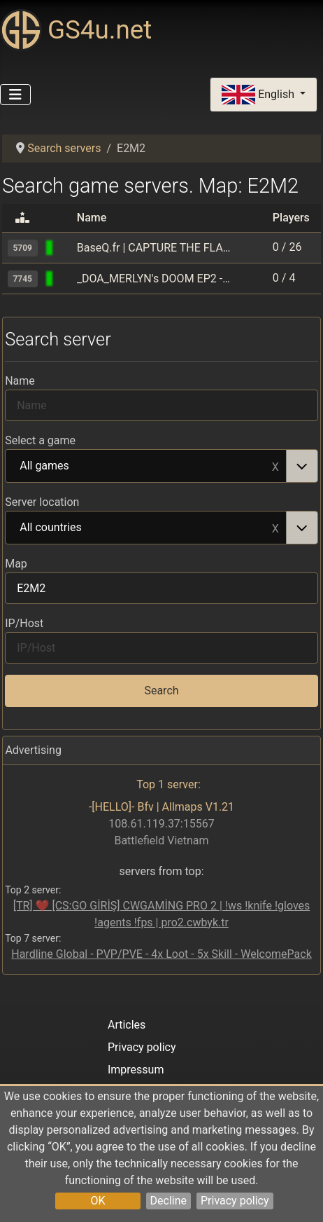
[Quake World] (65, 247)
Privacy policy (235, 1200)
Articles (126, 1024)
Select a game (40, 440)
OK (97, 1200)
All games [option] (146, 466)
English (259, 95)
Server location (42, 502)
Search (161, 690)
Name (20, 380)
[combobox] (161, 466)
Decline (168, 1200)
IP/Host (24, 623)
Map (16, 563)
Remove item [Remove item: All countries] (275, 528)
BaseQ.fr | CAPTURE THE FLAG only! (154, 247)
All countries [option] (146, 528)
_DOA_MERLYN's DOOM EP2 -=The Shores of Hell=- (154, 278)
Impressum (136, 1069)
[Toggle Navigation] (15, 94)
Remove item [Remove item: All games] (275, 466)
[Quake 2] (65, 278)
